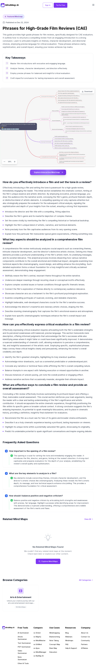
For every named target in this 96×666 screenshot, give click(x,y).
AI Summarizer (23, 633)
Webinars (68, 637)
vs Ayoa (36, 648)
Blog (67, 633)
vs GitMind (37, 644)
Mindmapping (54, 633)
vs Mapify (37, 637)
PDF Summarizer (24, 647)
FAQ (66, 644)
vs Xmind (36, 633)
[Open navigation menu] (93, 5)
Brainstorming (54, 637)
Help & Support (71, 648)
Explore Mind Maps (48, 561)
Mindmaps (69, 640)
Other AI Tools (23, 663)
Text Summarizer (24, 643)
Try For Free (60, 5)
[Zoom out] (4, 162)
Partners (84, 644)
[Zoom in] (15, 162)
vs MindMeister (39, 640)
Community (85, 640)
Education (53, 652)
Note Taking (54, 640)
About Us (84, 633)
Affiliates (84, 648)
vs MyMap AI (38, 656)
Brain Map (53, 648)
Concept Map (54, 644)
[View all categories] (86, 580)
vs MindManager (39, 652)
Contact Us (85, 637)
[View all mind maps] (88, 519)
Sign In (47, 5)
